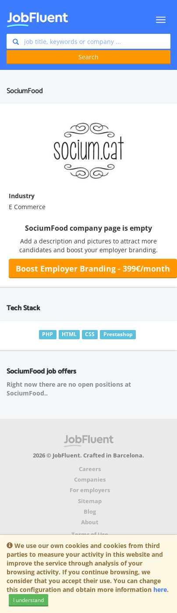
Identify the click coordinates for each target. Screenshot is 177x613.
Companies (90, 479)
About (90, 522)
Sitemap (90, 501)
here (160, 589)
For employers (90, 490)
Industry (22, 196)
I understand (28, 600)
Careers (90, 469)
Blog (90, 511)
